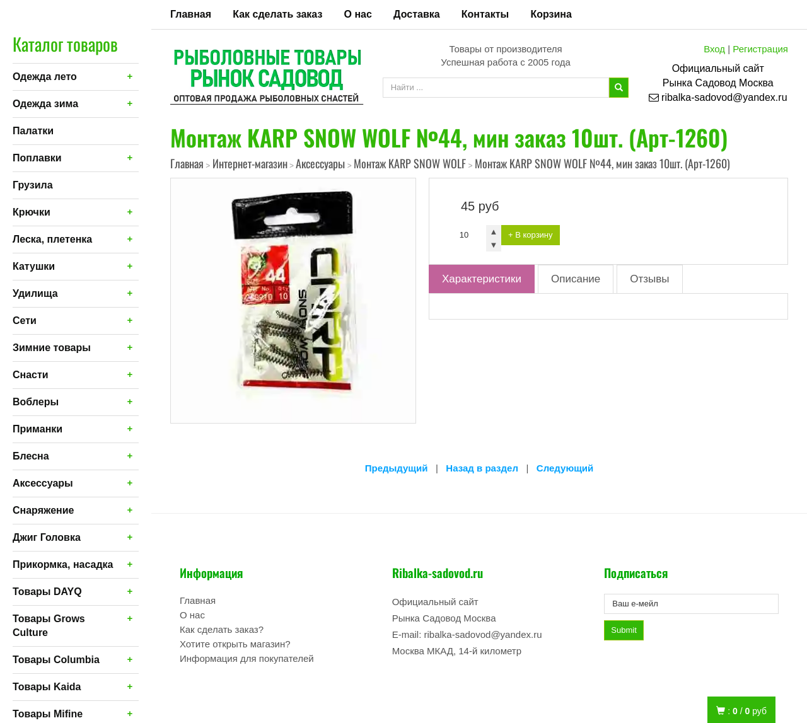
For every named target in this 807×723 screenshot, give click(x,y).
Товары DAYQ (47, 591)
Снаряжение (43, 510)
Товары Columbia (56, 659)
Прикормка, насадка (63, 564)
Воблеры (36, 401)
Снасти (31, 374)
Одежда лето (45, 76)
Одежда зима (45, 103)
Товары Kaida (47, 686)
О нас (358, 14)
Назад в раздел (482, 468)
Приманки (37, 429)
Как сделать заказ (277, 14)
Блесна (31, 456)
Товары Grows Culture (49, 625)
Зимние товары (52, 347)
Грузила (33, 185)
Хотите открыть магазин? (235, 644)
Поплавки (37, 158)
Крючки (31, 212)
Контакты (485, 14)
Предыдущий (396, 468)
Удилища (35, 293)
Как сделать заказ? (222, 629)
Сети (25, 320)
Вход (714, 48)
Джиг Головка (47, 537)
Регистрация (760, 48)
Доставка (416, 14)
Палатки (33, 130)
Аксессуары (43, 483)
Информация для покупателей (247, 658)
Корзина (550, 14)
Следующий (565, 468)
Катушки (34, 266)
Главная (190, 14)
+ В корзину (530, 235)
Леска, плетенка (52, 239)
